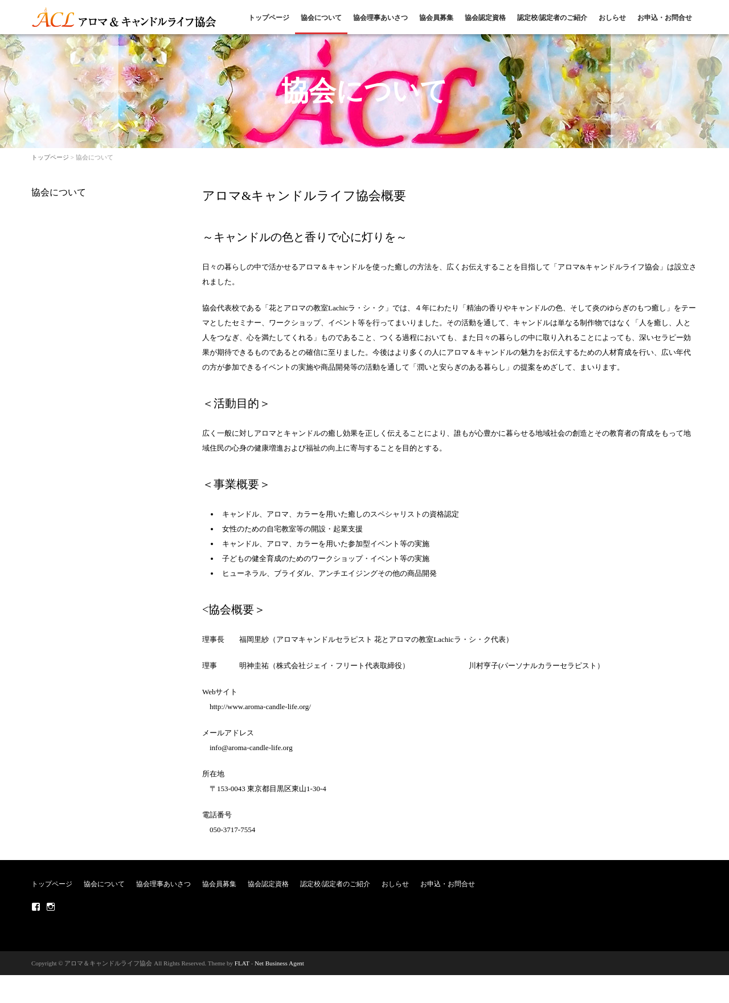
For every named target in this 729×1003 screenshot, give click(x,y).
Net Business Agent (279, 963)
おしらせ (612, 18)
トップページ (268, 18)
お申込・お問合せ (664, 18)
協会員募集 (436, 18)
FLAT (242, 963)
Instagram (50, 906)
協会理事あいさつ (380, 18)
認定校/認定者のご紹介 (552, 18)
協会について (321, 18)
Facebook (35, 906)
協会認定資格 (485, 18)
